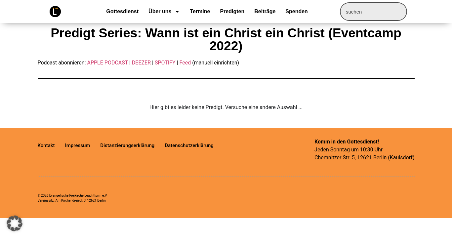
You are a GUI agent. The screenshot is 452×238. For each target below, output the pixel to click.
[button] (14, 223)
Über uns (164, 11)
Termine (200, 11)
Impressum (77, 145)
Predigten (232, 11)
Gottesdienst (122, 11)
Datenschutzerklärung (189, 145)
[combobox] (373, 11)
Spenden (296, 11)
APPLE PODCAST (107, 63)
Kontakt (46, 145)
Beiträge (264, 11)
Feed (185, 63)
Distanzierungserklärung (127, 145)
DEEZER (141, 63)
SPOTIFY (165, 63)
